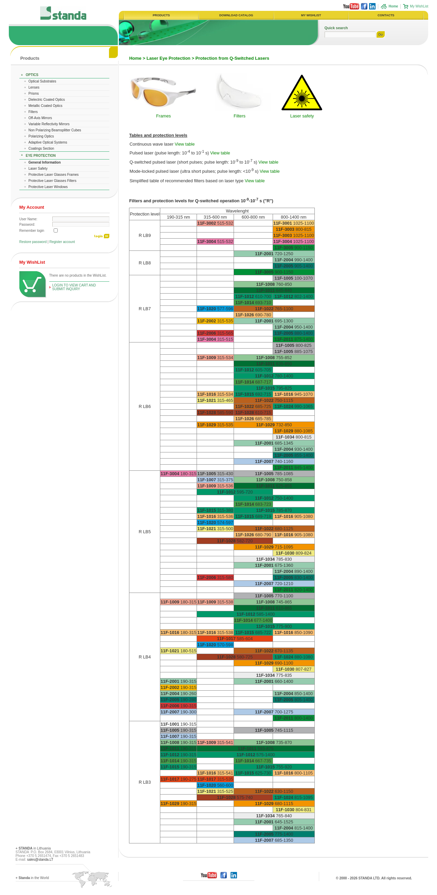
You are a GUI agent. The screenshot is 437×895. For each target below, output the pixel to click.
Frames (163, 115)
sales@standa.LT (40, 859)
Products (29, 58)
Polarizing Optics (41, 136)
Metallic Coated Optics (45, 106)
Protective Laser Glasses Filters (52, 181)
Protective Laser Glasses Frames (54, 174)
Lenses (34, 87)
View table (185, 144)
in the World (34, 878)
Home (135, 58)
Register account (62, 242)
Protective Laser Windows (48, 187)
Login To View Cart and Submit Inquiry (74, 287)
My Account (31, 207)
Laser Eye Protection (168, 58)
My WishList (419, 6)
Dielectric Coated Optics (47, 99)
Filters (33, 112)
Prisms (34, 93)
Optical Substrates (42, 81)
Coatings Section (41, 148)
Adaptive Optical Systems (48, 142)
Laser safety (302, 115)
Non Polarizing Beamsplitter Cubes (55, 130)
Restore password (33, 242)
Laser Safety (38, 168)
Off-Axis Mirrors (40, 118)
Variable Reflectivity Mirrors (49, 124)
